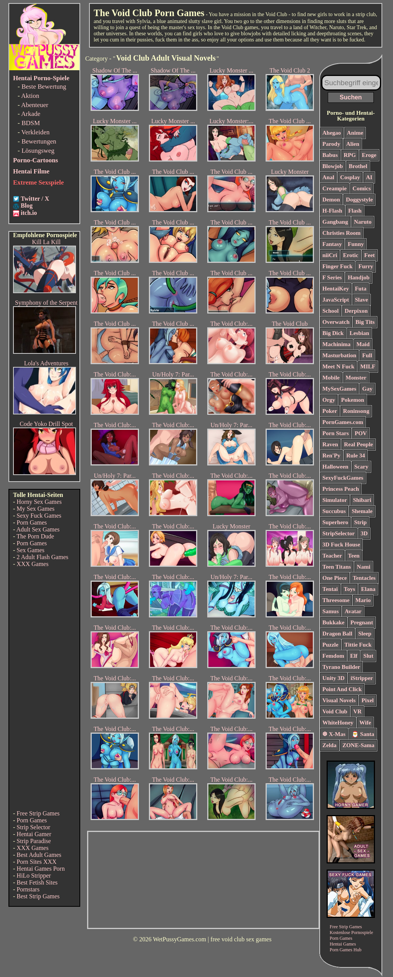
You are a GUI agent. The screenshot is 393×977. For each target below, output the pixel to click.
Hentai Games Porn (40, 868)
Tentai (330, 589)
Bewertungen (38, 141)
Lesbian (359, 333)
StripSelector (338, 533)
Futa (361, 289)
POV (361, 433)
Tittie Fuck (358, 645)
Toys (349, 589)
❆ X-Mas (333, 734)
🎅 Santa (363, 734)
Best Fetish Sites (37, 882)
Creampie (334, 188)
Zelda (329, 745)
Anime (355, 133)
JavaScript (335, 300)
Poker (329, 411)
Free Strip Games (38, 813)
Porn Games (32, 522)
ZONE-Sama (358, 745)
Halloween (335, 467)
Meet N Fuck (338, 366)
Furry (365, 266)
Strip (360, 522)
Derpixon (356, 311)
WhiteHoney (337, 723)
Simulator (334, 500)
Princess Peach (340, 489)
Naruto (363, 222)
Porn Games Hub (346, 949)
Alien (352, 144)
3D (364, 533)
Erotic (350, 255)
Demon (331, 199)
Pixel (368, 700)
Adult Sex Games (37, 529)
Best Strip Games (38, 896)
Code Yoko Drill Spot (46, 424)
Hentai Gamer (34, 834)
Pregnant (361, 622)
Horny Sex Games (39, 501)
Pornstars (28, 889)
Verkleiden (35, 132)
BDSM (30, 123)
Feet (369, 255)
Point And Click (342, 689)
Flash (355, 211)
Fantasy (332, 244)
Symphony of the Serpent (46, 302)
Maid (363, 344)
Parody (331, 144)
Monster (356, 378)
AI (369, 177)
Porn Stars (335, 433)
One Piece (334, 578)
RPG (350, 155)
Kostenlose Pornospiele (351, 932)
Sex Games (30, 550)
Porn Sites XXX (36, 861)
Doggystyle (359, 199)
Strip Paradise (34, 841)
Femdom (333, 656)
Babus (330, 155)
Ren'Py (331, 455)
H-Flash (332, 211)
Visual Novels (339, 700)
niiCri (329, 255)
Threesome (336, 600)
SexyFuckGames (342, 478)
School (330, 311)
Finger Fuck (337, 266)
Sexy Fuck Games (39, 515)
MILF (367, 366)
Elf (353, 656)
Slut (368, 656)
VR (357, 711)
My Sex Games (35, 508)
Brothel (358, 166)
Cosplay (350, 177)
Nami (363, 567)
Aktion (30, 95)
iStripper (361, 678)
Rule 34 (355, 455)
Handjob (359, 277)
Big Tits (365, 322)
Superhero (335, 522)
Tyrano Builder (341, 667)
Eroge (369, 155)
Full (367, 355)
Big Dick (332, 333)
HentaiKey (335, 289)
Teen (354, 556)
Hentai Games (343, 944)
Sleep (364, 633)
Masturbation (339, 355)
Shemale (362, 511)
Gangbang (335, 222)
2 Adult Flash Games (42, 557)
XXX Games (32, 564)
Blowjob (332, 166)
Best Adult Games (39, 855)
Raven (330, 444)
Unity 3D (333, 678)
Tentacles (364, 578)
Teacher (332, 556)
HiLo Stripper (34, 875)
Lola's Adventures (46, 363)
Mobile (331, 378)
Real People (358, 444)
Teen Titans (336, 567)
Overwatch (336, 322)
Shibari (362, 500)
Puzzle (330, 645)
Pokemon (352, 400)
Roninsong (356, 411)
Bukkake (333, 622)
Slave (361, 300)
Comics (362, 188)
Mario (363, 600)
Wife (365, 723)
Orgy (328, 400)
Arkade (30, 113)
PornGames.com (342, 422)
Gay (367, 389)
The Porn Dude (35, 536)
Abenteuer (34, 105)
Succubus (334, 511)
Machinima (336, 344)
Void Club (334, 711)
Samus (330, 611)
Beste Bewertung (43, 86)
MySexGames (339, 389)
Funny (356, 244)
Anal (328, 177)
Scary (361, 467)
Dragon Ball (337, 633)
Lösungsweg (37, 150)
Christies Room (341, 233)
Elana (368, 589)
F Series (332, 277)
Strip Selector (33, 827)
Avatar (353, 611)
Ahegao (331, 133)
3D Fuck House (341, 544)
